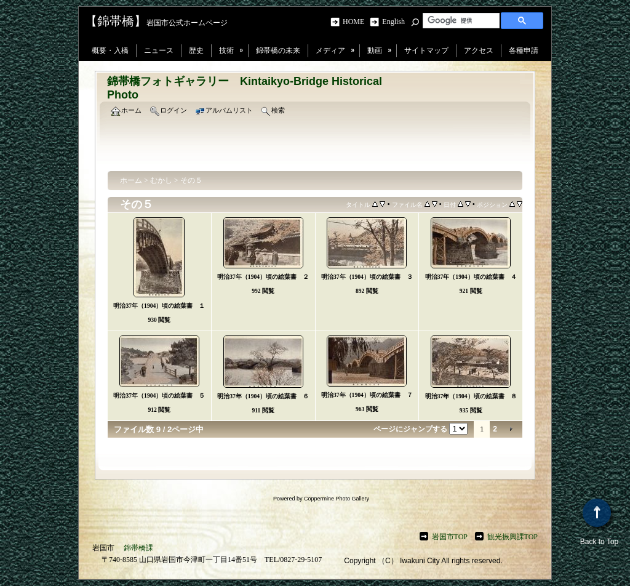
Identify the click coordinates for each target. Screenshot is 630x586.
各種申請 (523, 50)
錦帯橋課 (138, 548)
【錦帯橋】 (115, 21)
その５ (191, 180)
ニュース (158, 50)
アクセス (478, 50)
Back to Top (599, 522)
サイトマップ (426, 50)
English (393, 21)
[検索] (460, 20)
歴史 (196, 50)
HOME (355, 21)
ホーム (131, 180)
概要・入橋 (110, 50)
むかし (161, 180)
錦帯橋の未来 (278, 50)
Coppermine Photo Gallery (336, 499)
